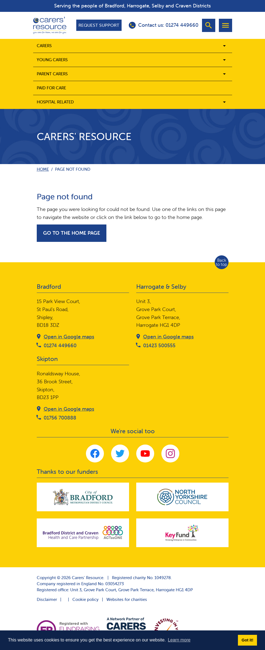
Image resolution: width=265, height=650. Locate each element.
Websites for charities (126, 599)
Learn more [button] (179, 640)
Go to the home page (71, 233)
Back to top (221, 262)
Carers (44, 45)
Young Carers (52, 59)
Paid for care (51, 87)
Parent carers (52, 73)
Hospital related (55, 102)
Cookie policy (85, 599)
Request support (98, 25)
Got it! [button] (247, 640)
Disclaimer (47, 599)
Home (43, 169)
